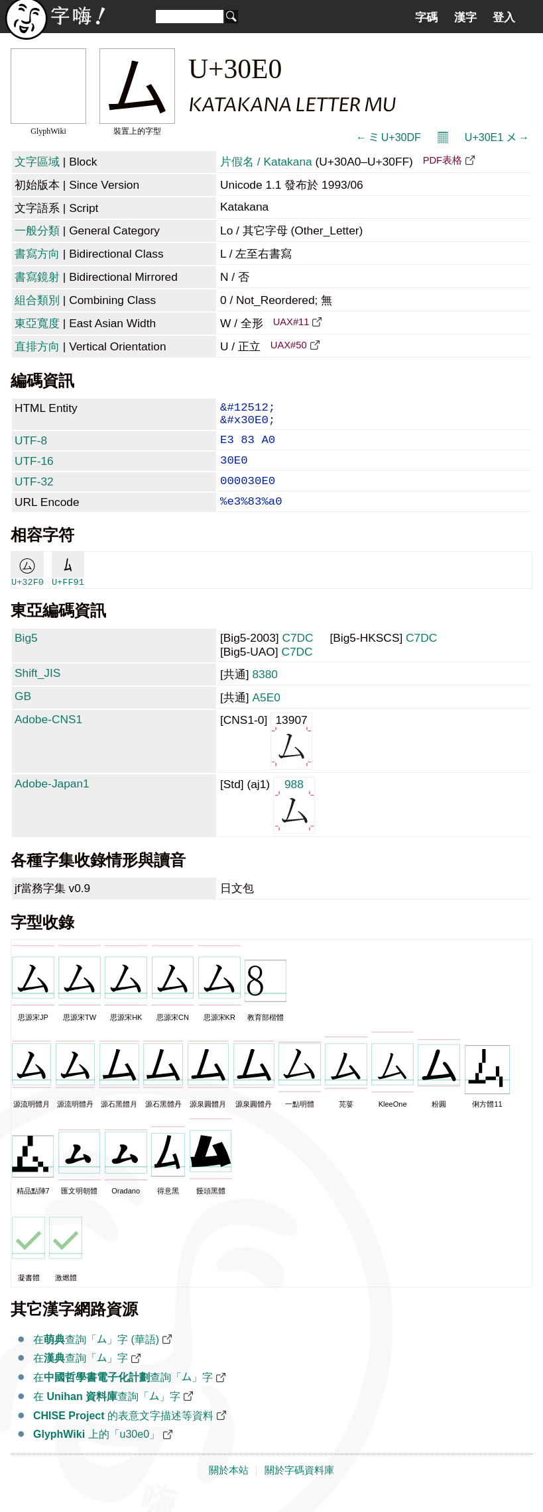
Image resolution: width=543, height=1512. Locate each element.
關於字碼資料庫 (299, 1487)
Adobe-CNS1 (48, 736)
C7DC (297, 655)
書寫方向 (37, 253)
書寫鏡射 (37, 276)
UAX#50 (289, 345)
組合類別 (37, 300)
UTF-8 (31, 447)
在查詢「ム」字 (80, 1375)
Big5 (26, 655)
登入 (504, 17)
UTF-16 (34, 470)
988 (294, 821)
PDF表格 (442, 160)
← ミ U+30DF (388, 137)
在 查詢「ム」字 (106, 1413)
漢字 (465, 17)
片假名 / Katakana (266, 161)
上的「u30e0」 (96, 1451)
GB (23, 713)
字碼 (426, 17)
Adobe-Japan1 (52, 800)
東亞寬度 (37, 323)
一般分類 (37, 230)
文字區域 (37, 161)
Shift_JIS (37, 690)
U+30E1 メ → (497, 137)
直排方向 (37, 346)
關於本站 (229, 1487)
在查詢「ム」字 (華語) (96, 1356)
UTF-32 (34, 493)
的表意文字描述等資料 (123, 1432)
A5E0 (266, 714)
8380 (265, 691)
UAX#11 (291, 322)
